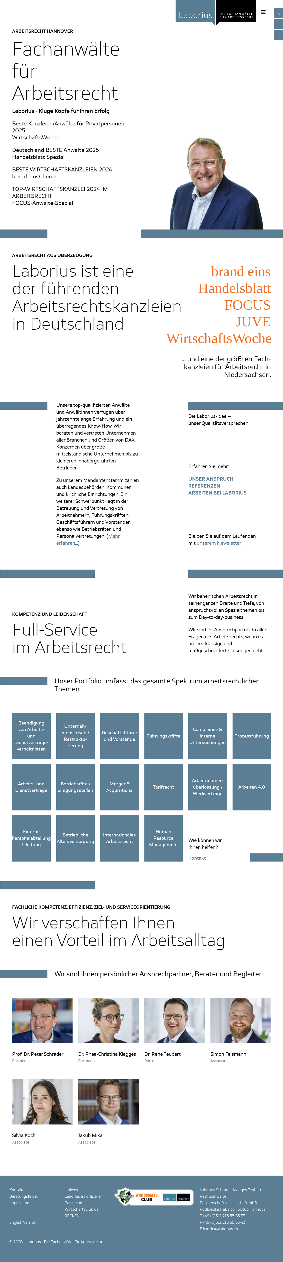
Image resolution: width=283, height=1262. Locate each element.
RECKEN (72, 1215)
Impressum (19, 1202)
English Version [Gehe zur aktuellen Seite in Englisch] (22, 1222)
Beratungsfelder (23, 1196)
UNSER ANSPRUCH (210, 479)
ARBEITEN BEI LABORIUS (217, 493)
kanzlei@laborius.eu (220, 1228)
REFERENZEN (204, 486)
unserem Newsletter (219, 543)
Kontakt (16, 1189)
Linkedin (72, 1189)
